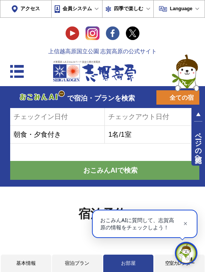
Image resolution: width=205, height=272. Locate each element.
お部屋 (128, 263)
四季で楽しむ (128, 8)
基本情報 (26, 263)
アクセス (30, 8)
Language (181, 8)
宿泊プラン (77, 263)
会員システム (77, 8)
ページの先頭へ (198, 143)
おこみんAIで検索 (110, 170)
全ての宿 (182, 97)
